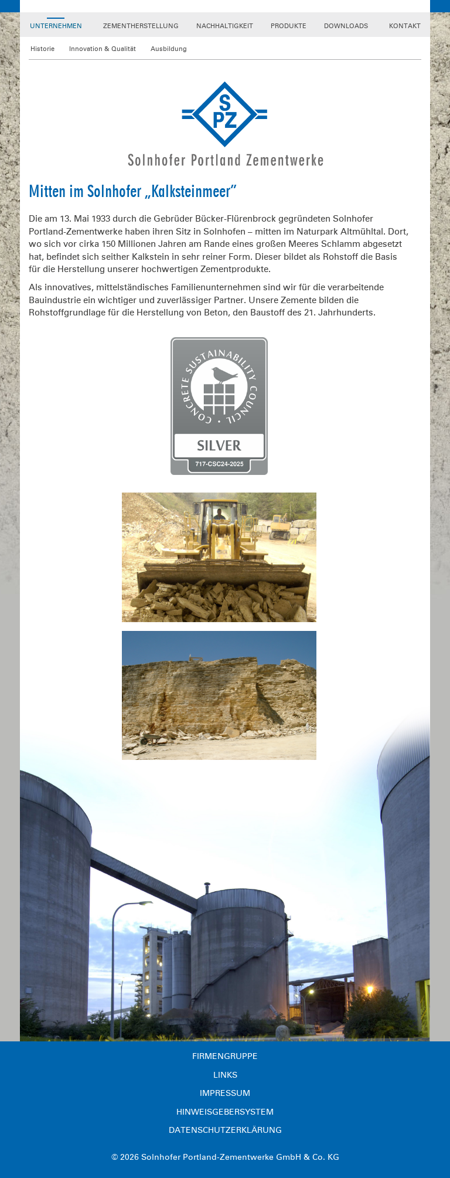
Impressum (225, 1093)
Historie (42, 49)
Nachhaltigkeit (224, 26)
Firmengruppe (225, 1056)
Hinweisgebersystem (225, 1112)
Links (225, 1075)
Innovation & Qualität (102, 49)
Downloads (346, 26)
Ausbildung (169, 49)
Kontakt (405, 26)
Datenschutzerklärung (225, 1130)
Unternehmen (56, 26)
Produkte (288, 26)
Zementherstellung (141, 26)
